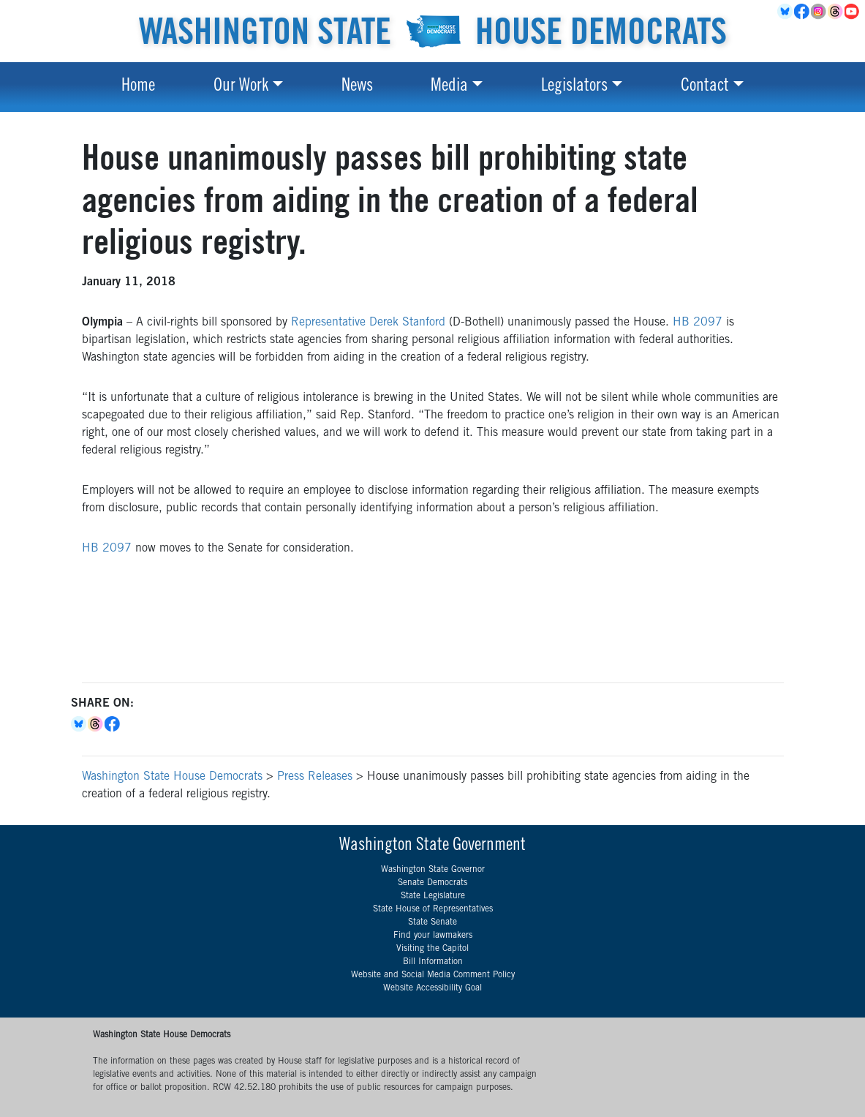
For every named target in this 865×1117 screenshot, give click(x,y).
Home (138, 87)
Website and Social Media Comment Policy (433, 975)
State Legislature (433, 896)
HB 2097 (697, 322)
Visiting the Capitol (432, 948)
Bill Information (433, 962)
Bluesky (79, 724)
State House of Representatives (433, 909)
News (357, 87)
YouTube (853, 12)
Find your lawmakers (432, 935)
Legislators (574, 87)
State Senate (432, 922)
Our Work (241, 87)
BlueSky (785, 12)
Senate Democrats (432, 883)
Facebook (802, 12)
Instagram (819, 12)
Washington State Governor (433, 869)
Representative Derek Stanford (368, 322)
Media (449, 87)
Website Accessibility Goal (432, 988)
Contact (705, 87)
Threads (836, 12)
